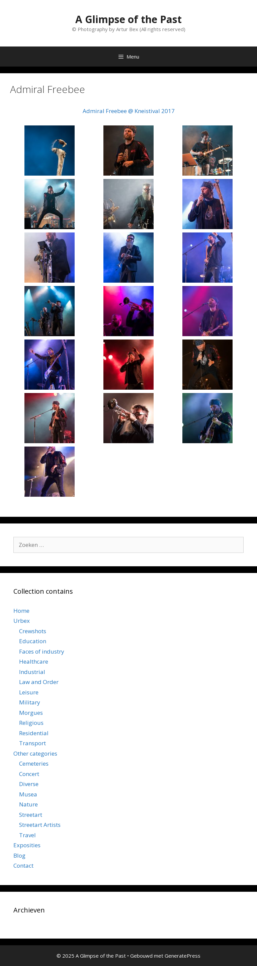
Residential (34, 733)
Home (21, 610)
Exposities (26, 845)
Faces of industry (41, 651)
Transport (32, 743)
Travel (27, 835)
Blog (19, 855)
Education (32, 641)
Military (29, 702)
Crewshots (32, 631)
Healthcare (33, 661)
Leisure (28, 692)
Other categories (35, 753)
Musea (28, 794)
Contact (23, 865)
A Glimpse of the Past (128, 19)
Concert (29, 774)
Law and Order (39, 682)
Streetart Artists (40, 825)
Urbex (21, 620)
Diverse (28, 784)
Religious (31, 723)
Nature (28, 804)
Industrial (32, 672)
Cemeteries (34, 763)
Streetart (30, 814)
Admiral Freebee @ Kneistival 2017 (129, 111)
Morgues (31, 712)
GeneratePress (182, 955)
